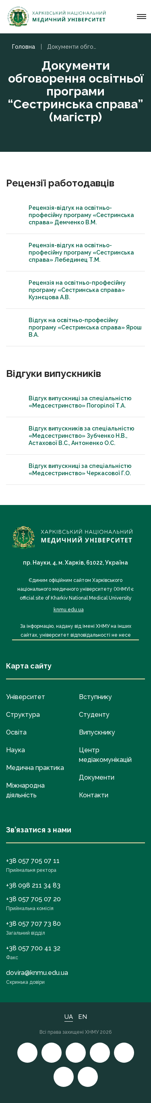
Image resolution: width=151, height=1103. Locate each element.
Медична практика (35, 768)
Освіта (16, 732)
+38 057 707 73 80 (33, 923)
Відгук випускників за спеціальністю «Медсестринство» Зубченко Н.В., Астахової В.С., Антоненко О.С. (74, 435)
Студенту (94, 714)
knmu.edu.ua (69, 610)
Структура (23, 714)
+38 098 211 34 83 (33, 885)
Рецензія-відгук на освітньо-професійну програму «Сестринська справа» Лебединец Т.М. (74, 252)
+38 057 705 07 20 (33, 899)
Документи (96, 777)
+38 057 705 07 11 (33, 861)
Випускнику (97, 732)
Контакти (93, 795)
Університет (25, 697)
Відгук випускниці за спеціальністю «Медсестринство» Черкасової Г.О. (73, 469)
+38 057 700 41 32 (33, 948)
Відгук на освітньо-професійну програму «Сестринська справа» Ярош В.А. (78, 327)
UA (68, 1016)
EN (82, 1016)
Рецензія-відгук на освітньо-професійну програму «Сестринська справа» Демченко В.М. (74, 215)
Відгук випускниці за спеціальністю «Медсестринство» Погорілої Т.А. (73, 402)
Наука (15, 750)
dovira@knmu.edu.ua (37, 973)
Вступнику (95, 697)
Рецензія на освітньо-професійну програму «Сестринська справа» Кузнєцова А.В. (70, 289)
